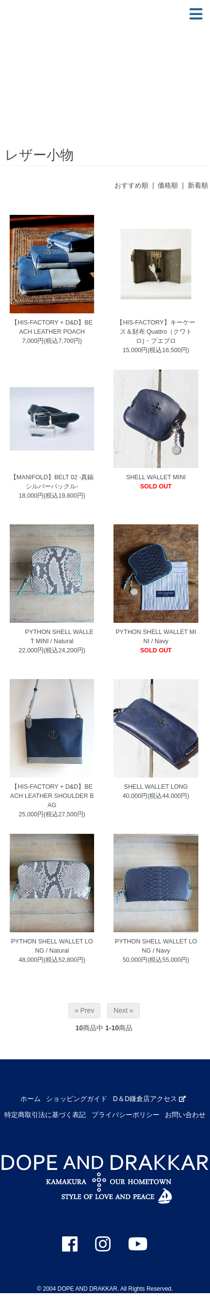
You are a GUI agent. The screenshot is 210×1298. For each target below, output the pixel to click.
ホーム (30, 1099)
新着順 (198, 185)
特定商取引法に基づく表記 (45, 1115)
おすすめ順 (131, 185)
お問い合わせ (185, 1115)
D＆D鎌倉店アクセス (149, 1099)
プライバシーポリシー (126, 1115)
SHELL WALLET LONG (156, 786)
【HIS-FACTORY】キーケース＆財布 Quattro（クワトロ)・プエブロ (155, 331)
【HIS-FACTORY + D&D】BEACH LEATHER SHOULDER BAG (52, 796)
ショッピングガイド (76, 1099)
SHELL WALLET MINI (156, 477)
